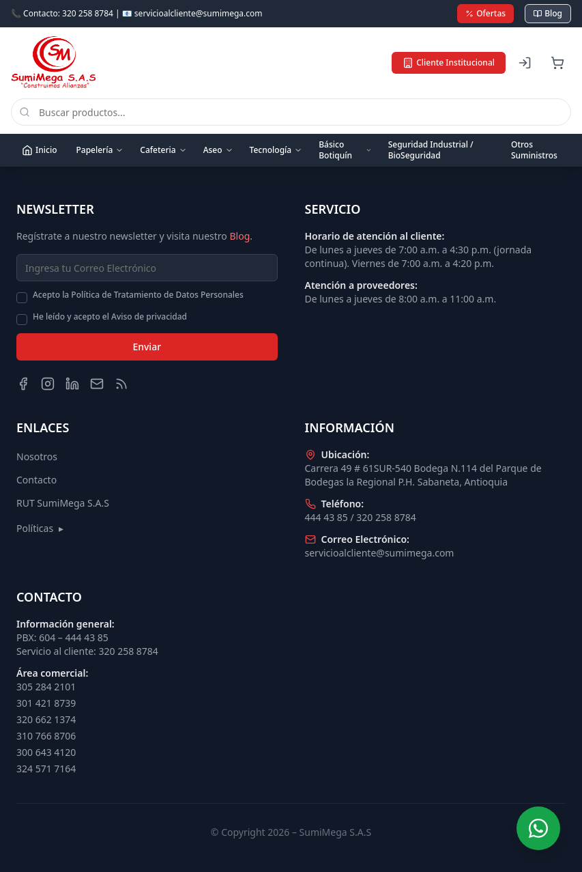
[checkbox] (21, 297)
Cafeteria (163, 150)
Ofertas (485, 13)
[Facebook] (23, 384)
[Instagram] (48, 384)
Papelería (99, 150)
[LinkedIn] (72, 384)
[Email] (97, 384)
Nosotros (36, 456)
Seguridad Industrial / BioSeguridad (431, 150)
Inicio (39, 150)
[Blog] (121, 384)
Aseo (218, 150)
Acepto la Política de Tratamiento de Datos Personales (138, 295)
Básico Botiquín (345, 150)
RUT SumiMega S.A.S (62, 502)
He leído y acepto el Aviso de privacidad (110, 316)
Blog (548, 13)
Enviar (146, 346)
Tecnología (276, 150)
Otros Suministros (534, 150)
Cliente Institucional (449, 62)
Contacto (36, 479)
